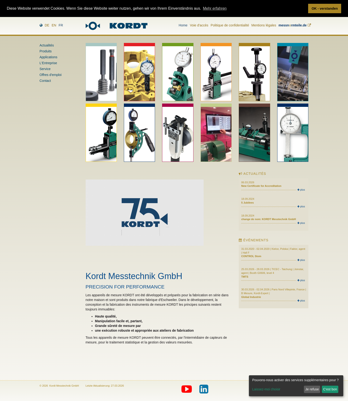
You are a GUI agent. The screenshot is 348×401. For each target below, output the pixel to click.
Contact (45, 81)
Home (183, 25)
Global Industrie (251, 297)
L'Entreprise (48, 63)
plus (301, 189)
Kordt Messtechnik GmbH (134, 276)
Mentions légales (263, 25)
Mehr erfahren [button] (215, 8)
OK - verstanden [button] (325, 8)
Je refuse (312, 389)
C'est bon (330, 389)
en (54, 25)
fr (61, 25)
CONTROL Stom (251, 256)
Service (45, 69)
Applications (49, 57)
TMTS (244, 276)
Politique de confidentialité (230, 25)
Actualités (47, 45)
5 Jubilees (247, 202)
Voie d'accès (199, 25)
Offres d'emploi (51, 75)
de (47, 25)
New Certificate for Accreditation (261, 185)
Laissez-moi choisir (266, 389)
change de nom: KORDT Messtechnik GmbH (268, 219)
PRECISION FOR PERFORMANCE (125, 286)
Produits (46, 51)
